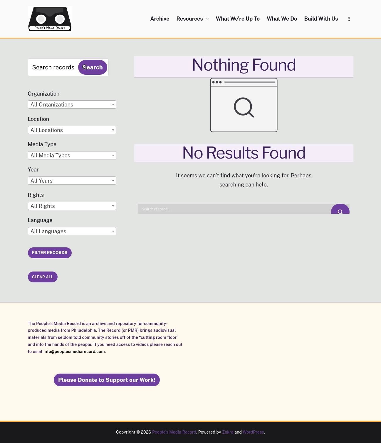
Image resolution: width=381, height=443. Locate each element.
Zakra (227, 432)
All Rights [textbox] (43, 206)
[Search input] (236, 209)
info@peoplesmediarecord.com (74, 351)
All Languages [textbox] (48, 231)
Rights (36, 195)
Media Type (42, 144)
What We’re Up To (238, 19)
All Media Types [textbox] (51, 155)
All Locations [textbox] (47, 130)
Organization (44, 94)
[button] (206, 19)
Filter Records (49, 252)
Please (106, 380)
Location (38, 119)
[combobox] (72, 104)
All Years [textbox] (42, 181)
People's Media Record (174, 432)
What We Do (282, 19)
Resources (193, 19)
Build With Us (321, 19)
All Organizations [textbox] (52, 104)
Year (33, 169)
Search (93, 67)
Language (40, 220)
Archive (159, 19)
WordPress (253, 432)
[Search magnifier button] (340, 212)
